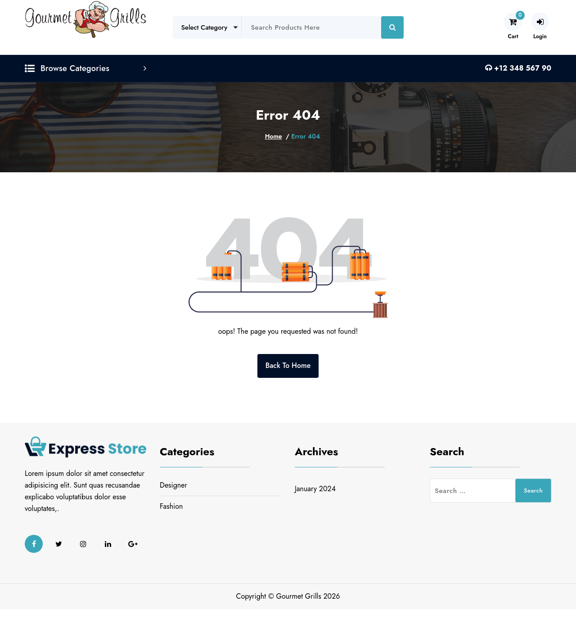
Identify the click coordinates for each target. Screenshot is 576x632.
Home (273, 136)
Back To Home (288, 365)
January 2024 (315, 489)
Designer (173, 485)
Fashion (171, 506)
